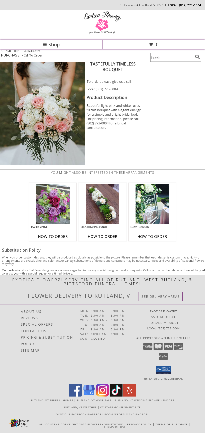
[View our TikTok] (116, 395)
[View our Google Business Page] (88, 395)
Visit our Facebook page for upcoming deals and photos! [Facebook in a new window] (102, 414)
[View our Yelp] (129, 395)
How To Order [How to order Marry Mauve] (53, 236)
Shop (51, 44)
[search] (197, 57)
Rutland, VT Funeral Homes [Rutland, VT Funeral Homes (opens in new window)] (52, 400)
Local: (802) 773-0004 (102, 89)
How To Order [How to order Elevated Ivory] (152, 236)
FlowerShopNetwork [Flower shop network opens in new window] (105, 424)
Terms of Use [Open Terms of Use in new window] (115, 427)
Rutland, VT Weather (80, 407)
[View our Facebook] (75, 395)
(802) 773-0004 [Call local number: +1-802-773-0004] (190, 5)
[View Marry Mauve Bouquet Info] (53, 204)
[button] (163, 370)
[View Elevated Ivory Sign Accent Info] (152, 204)
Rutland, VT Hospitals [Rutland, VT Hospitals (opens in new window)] (94, 400)
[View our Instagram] (102, 395)
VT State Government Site (120, 407)
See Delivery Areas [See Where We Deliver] (161, 296)
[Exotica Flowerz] (102, 34)
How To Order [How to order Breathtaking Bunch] (102, 236)
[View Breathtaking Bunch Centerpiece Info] (102, 204)
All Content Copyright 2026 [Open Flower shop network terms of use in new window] (62, 424)
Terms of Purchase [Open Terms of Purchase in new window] (172, 424)
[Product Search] (172, 57)
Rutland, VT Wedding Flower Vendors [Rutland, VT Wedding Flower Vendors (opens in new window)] (144, 400)
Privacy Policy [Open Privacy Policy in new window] (139, 424)
